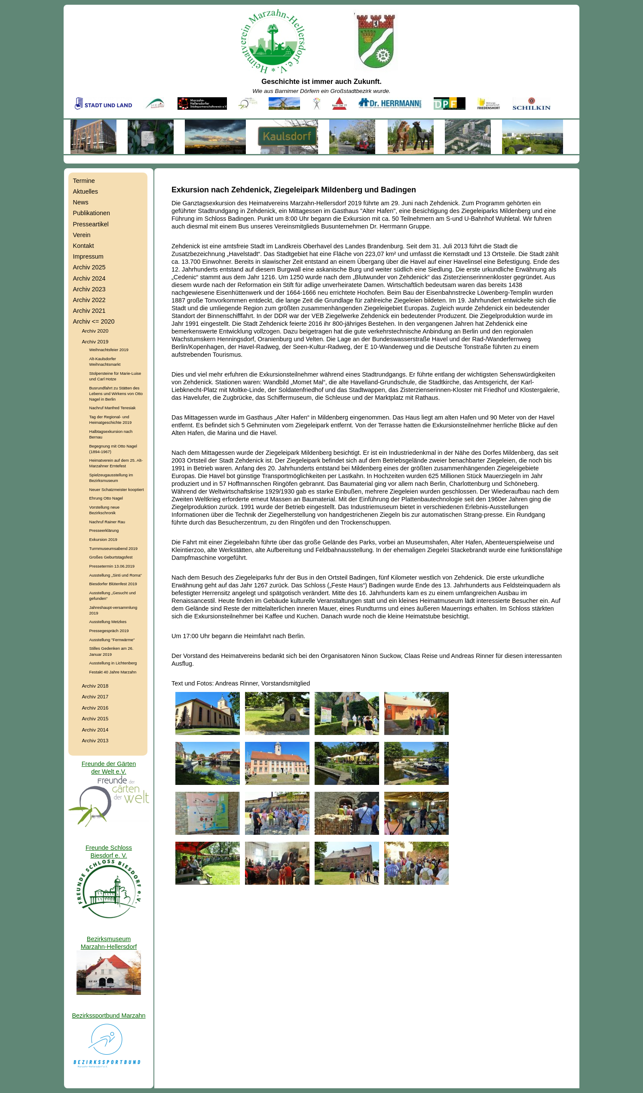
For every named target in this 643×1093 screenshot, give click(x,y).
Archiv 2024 (89, 278)
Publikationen (91, 213)
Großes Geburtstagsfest (111, 557)
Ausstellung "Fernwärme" (112, 639)
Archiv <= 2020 (94, 321)
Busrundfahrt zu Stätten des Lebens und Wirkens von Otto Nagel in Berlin (116, 393)
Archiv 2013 (95, 740)
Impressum (88, 256)
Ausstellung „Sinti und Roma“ (115, 575)
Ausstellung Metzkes (108, 621)
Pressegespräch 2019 (109, 630)
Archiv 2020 (95, 330)
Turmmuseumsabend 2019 (113, 548)
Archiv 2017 (95, 696)
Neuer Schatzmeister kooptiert (116, 489)
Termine (84, 180)
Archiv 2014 (95, 729)
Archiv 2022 (89, 299)
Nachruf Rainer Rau (107, 521)
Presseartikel (91, 224)
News (81, 202)
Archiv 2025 (89, 267)
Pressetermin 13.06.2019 (112, 566)
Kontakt (83, 245)
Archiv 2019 (95, 341)
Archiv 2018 (95, 686)
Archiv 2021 (89, 310)
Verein (82, 235)
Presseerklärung (104, 530)
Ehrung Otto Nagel (106, 498)
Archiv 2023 (89, 289)
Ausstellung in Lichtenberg (113, 663)
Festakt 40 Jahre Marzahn (113, 672)
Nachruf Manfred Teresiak (112, 407)
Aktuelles (85, 191)
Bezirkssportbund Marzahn (108, 1015)
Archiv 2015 (95, 718)
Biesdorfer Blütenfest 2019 (113, 583)
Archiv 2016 (95, 707)
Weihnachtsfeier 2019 (109, 349)
